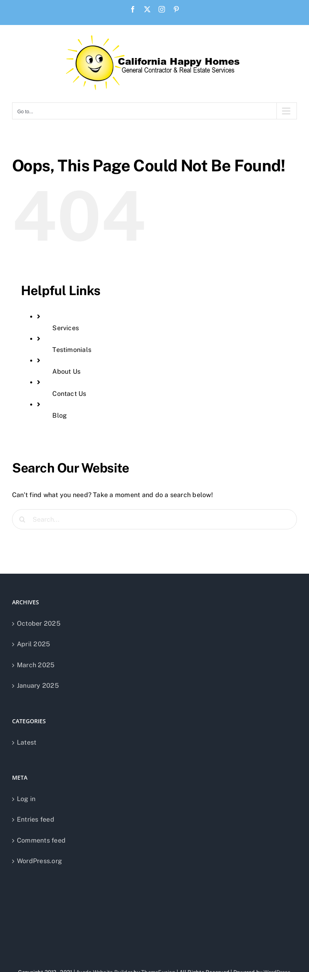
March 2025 (35, 665)
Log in (26, 799)
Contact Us (69, 394)
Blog (59, 415)
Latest (26, 742)
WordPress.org (39, 861)
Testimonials (71, 350)
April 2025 (33, 644)
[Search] (22, 519)
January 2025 (38, 685)
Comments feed (41, 840)
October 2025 (38, 623)
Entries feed (35, 819)
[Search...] (154, 519)
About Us (66, 371)
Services (65, 328)
